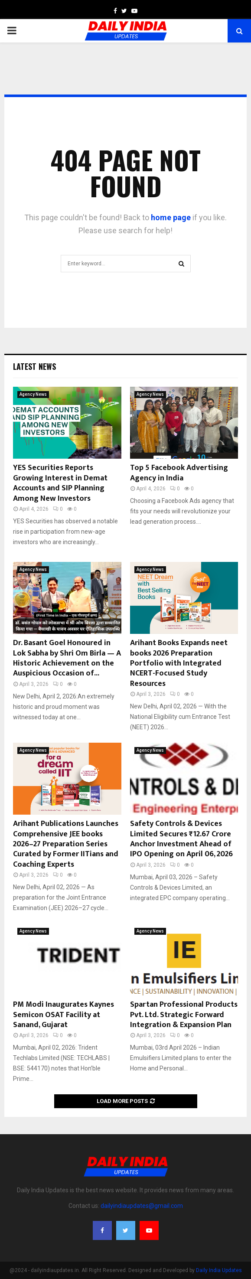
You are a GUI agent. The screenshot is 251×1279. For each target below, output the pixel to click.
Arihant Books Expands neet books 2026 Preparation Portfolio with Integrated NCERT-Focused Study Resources (179, 663)
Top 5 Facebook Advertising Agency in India (179, 472)
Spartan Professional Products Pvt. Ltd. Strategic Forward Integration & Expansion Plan (184, 1014)
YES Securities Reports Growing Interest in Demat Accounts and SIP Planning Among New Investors (60, 483)
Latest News (34, 366)
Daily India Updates (219, 1270)
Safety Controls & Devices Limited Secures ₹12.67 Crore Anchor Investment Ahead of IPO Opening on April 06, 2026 (181, 839)
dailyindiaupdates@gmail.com (142, 1205)
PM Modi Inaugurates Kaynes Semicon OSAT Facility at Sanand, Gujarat (63, 1014)
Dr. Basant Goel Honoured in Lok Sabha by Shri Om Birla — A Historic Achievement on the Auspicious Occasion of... (67, 658)
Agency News (33, 394)
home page (171, 217)
